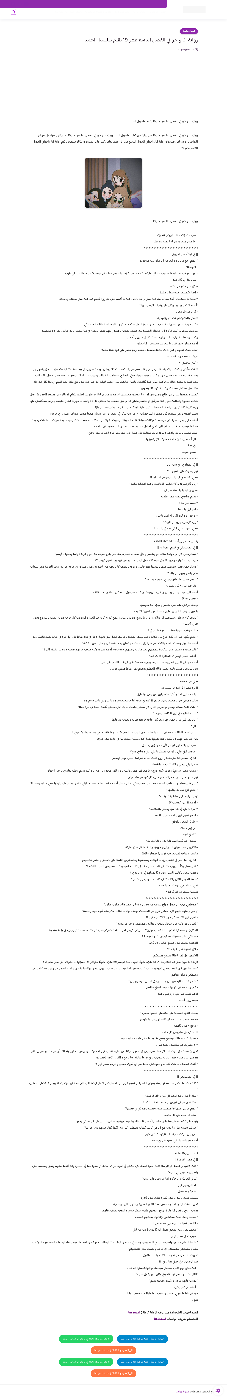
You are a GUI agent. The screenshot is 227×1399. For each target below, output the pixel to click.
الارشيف (75, 4)
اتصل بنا (159, 4)
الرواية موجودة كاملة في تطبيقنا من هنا (113, 1350)
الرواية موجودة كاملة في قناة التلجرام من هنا (142, 1339)
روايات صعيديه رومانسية (96, 14)
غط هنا (132, 1312)
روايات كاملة (137, 14)
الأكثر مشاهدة (120, 14)
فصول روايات (189, 31)
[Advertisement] (113, 78)
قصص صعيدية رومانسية (66, 14)
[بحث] (13, 14)
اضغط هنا (160, 1319)
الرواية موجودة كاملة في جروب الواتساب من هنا (86, 1339)
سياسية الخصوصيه (92, 4)
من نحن (129, 4)
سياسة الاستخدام (113, 4)
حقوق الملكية (144, 4)
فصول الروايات (155, 14)
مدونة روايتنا (182, 1391)
